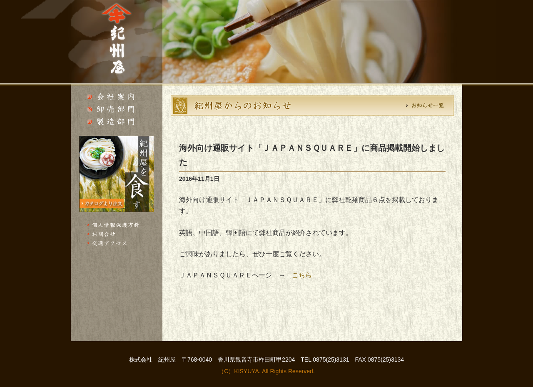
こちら (302, 275)
